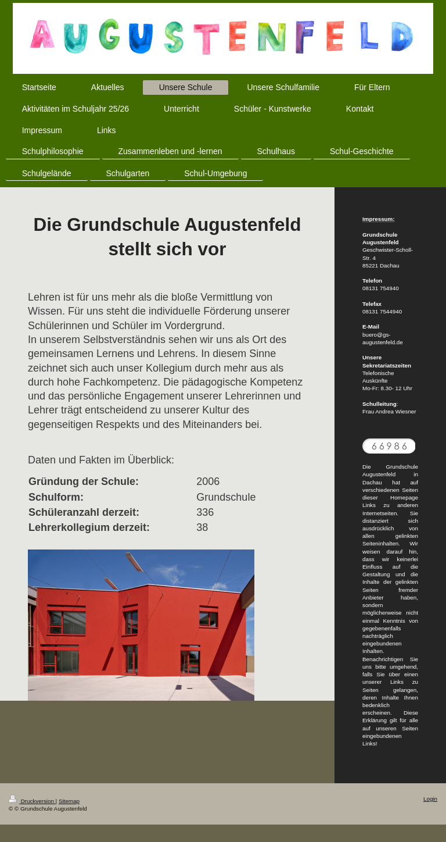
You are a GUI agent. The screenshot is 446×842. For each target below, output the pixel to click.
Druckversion (32, 801)
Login (430, 798)
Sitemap (69, 801)
